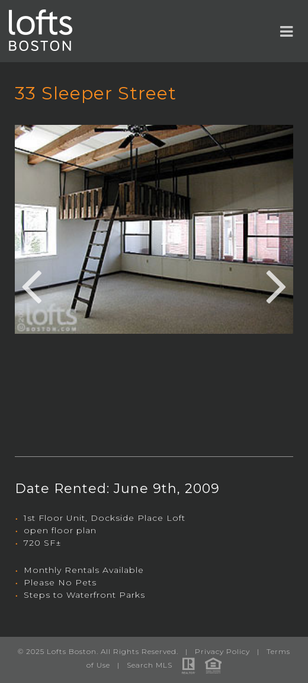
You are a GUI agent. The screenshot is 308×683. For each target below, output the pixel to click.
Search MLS (149, 665)
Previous (31, 284)
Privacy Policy (222, 651)
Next (276, 284)
